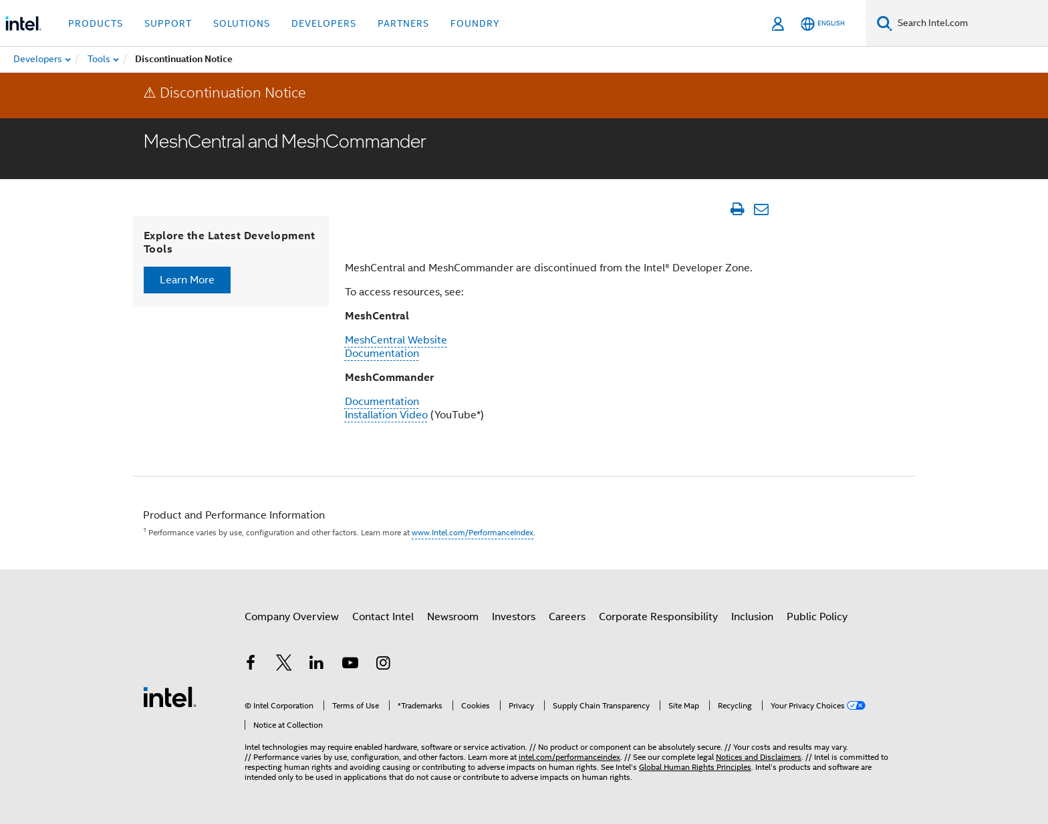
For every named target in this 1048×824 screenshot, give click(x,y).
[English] (822, 24)
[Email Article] (761, 209)
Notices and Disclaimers (758, 757)
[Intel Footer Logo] (169, 696)
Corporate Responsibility (658, 617)
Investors (513, 617)
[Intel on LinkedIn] (316, 665)
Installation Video (386, 415)
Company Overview (292, 617)
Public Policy (817, 617)
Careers (567, 617)
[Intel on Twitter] (284, 665)
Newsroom (453, 617)
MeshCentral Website (396, 340)
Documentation (382, 353)
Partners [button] (403, 23)
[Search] (884, 23)
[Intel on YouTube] (350, 665)
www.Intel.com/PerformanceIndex (472, 532)
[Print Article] (737, 209)
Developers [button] (323, 23)
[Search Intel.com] (970, 23)
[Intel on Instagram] (383, 665)
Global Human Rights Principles (695, 767)
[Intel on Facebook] (250, 665)
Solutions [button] (241, 23)
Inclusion (752, 617)
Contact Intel (383, 617)
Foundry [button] (475, 23)
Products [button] (95, 23)
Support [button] (168, 23)
